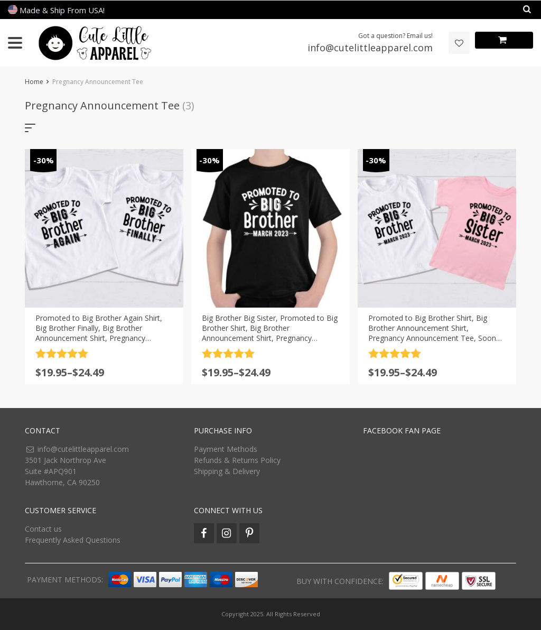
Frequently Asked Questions (72, 540)
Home (34, 81)
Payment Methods (225, 449)
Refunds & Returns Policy (237, 460)
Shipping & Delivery (227, 471)
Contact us (43, 529)
